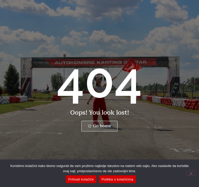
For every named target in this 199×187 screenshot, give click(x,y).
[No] (190, 173)
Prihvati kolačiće (81, 179)
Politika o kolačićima (117, 179)
